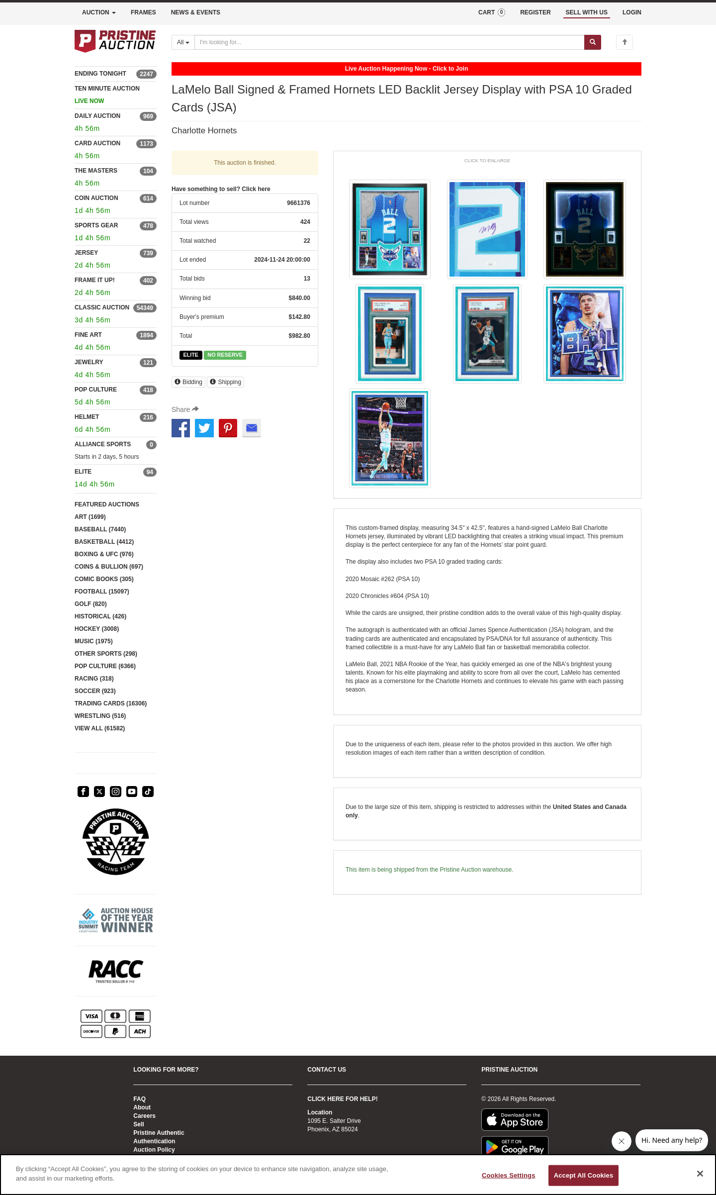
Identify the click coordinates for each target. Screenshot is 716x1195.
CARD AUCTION (97, 143)
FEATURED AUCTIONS (107, 504)
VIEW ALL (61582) (100, 728)
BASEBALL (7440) (100, 529)
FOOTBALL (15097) (102, 591)
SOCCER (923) (95, 691)
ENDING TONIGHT (100, 73)
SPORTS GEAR (96, 225)
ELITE (83, 471)
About (142, 1107)
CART (491, 12)
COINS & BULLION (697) (109, 566)
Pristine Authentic (158, 1132)
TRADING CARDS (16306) (111, 703)
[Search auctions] (389, 42)
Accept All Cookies (584, 1175)
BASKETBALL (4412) (104, 541)
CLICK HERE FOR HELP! (342, 1098)
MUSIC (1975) (94, 641)
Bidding (188, 382)
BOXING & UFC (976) (104, 554)
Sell (138, 1124)
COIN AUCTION (96, 198)
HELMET (87, 416)
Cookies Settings (509, 1175)
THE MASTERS (96, 170)
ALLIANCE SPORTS (103, 444)
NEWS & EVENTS (195, 12)
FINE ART (88, 334)
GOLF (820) (91, 603)
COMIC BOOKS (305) (104, 579)
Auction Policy (154, 1149)
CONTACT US (326, 1069)
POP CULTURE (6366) (105, 666)
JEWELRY (89, 362)
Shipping (225, 382)
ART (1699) (90, 516)
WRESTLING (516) (100, 715)
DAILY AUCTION (97, 115)
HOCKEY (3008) (97, 628)
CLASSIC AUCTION (102, 307)
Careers (144, 1115)
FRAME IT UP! (95, 280)
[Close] (700, 1174)
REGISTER (535, 12)
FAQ (139, 1098)
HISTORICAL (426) (100, 616)
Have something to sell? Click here (221, 189)
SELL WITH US (587, 12)
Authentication (154, 1141)
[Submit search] (592, 42)
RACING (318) (94, 678)
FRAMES (143, 12)
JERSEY (86, 252)
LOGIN (632, 12)
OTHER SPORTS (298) (106, 653)
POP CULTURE (96, 389)
